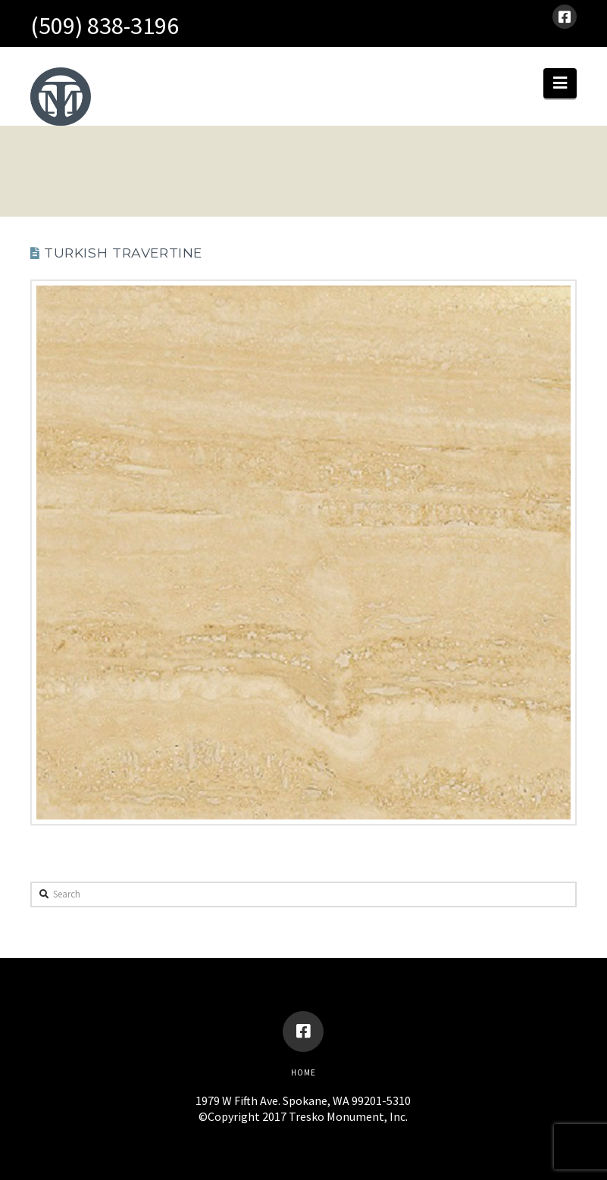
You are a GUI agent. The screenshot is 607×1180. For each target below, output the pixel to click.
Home (303, 1072)
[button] (560, 83)
